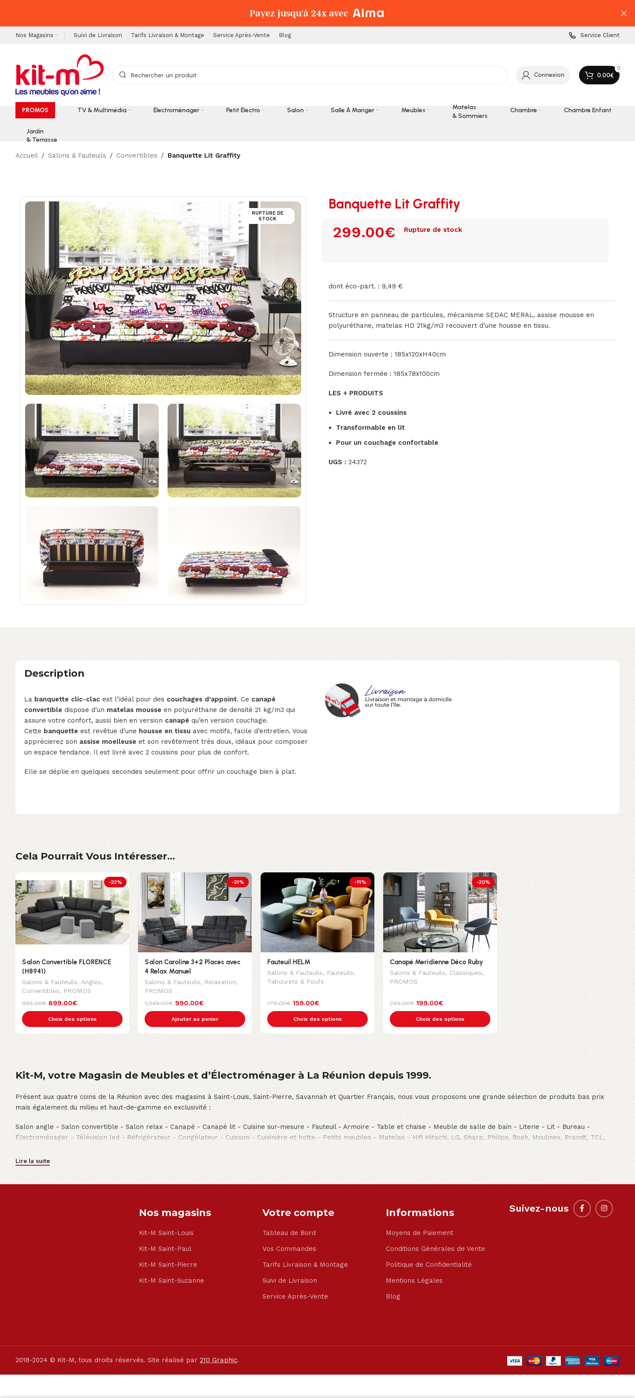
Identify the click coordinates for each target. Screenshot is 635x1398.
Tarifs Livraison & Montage (305, 1246)
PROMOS (77, 991)
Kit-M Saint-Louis (166, 1214)
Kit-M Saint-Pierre (168, 1246)
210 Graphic (218, 1341)
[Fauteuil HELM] (317, 912)
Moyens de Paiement (419, 1214)
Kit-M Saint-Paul (165, 1230)
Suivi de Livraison (289, 1262)
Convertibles (136, 155)
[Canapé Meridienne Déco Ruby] (440, 912)
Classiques (465, 973)
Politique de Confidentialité (429, 1246)
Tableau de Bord (289, 1214)
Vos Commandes (289, 1230)
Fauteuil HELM (288, 962)
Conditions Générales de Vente (435, 1230)
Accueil (26, 155)
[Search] (309, 75)
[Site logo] (59, 75)
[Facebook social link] (582, 1190)
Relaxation (220, 982)
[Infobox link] (594, 35)
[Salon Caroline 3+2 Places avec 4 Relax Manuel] (195, 912)
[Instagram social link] (604, 1190)
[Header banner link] (304, 13)
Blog (393, 1278)
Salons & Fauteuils (77, 155)
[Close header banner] (624, 13)
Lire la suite (32, 1142)
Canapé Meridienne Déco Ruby (436, 962)
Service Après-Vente (295, 1278)
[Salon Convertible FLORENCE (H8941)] (72, 912)
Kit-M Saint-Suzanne (171, 1262)
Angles (91, 982)
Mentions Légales (414, 1262)
